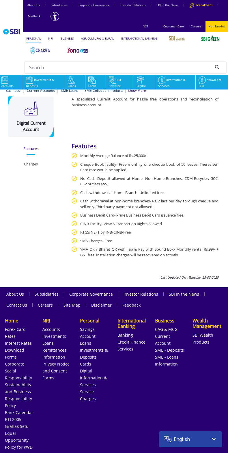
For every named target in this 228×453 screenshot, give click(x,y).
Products (201, 342)
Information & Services (171, 83)
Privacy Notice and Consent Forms (56, 371)
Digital (141, 83)
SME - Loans (166, 357)
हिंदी (145, 26)
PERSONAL (33, 38)
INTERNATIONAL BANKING (139, 38)
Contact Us (16, 305)
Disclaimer (101, 305)
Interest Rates (18, 343)
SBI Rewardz (115, 83)
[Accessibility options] (55, 16)
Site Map (72, 305)
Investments (54, 336)
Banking (125, 335)
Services (125, 349)
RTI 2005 (13, 419)
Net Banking (216, 26)
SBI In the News (167, 5)
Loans (72, 83)
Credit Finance (131, 342)
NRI (50, 38)
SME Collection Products (104, 90)
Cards (92, 83)
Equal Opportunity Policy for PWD (19, 440)
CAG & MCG (166, 329)
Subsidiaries (59, 5)
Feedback (33, 16)
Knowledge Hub (210, 83)
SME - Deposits (169, 350)
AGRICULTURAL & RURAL (97, 38)
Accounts (51, 329)
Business (13, 90)
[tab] (31, 149)
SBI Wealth (203, 335)
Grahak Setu (17, 426)
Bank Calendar (19, 412)
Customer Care (173, 26)
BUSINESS (67, 38)
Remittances (54, 350)
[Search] (217, 66)
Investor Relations (133, 5)
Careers (196, 26)
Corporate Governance (94, 5)
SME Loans (70, 90)
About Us (33, 5)
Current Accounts (41, 90)
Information (53, 357)
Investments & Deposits (40, 83)
